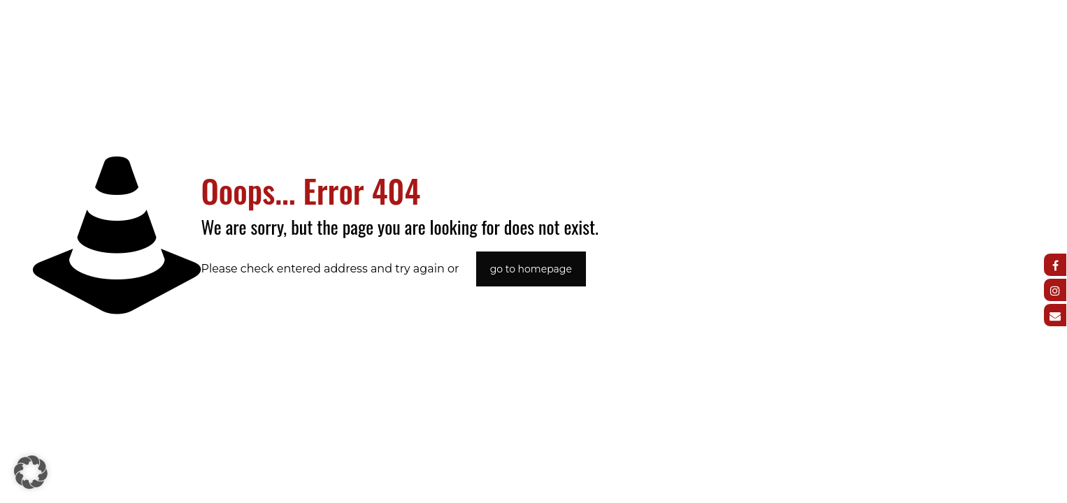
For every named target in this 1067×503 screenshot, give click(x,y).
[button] (31, 472)
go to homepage (531, 269)
